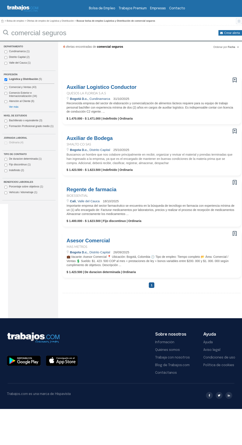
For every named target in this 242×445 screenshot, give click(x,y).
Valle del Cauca (18, 62)
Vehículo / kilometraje (20, 192)
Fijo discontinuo (17, 164)
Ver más (13, 106)
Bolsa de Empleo (102, 8)
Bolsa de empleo (15, 21)
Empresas (158, 8)
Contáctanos (166, 373)
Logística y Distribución (23, 79)
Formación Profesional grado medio (28, 126)
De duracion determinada (23, 159)
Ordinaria (16, 142)
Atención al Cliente (19, 101)
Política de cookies (218, 365)
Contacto (177, 8)
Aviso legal (211, 350)
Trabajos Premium (133, 8)
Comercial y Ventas (20, 87)
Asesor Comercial (88, 240)
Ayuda (208, 342)
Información (164, 342)
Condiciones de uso (219, 357)
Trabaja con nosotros (172, 357)
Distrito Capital (17, 57)
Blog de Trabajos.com (172, 365)
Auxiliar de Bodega (90, 138)
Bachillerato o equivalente (23, 120)
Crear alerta (232, 33)
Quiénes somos (167, 350)
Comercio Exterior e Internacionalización (20, 94)
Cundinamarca (17, 51)
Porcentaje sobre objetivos (23, 186)
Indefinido (14, 170)
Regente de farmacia (92, 189)
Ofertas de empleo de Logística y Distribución (50, 21)
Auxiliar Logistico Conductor (101, 87)
